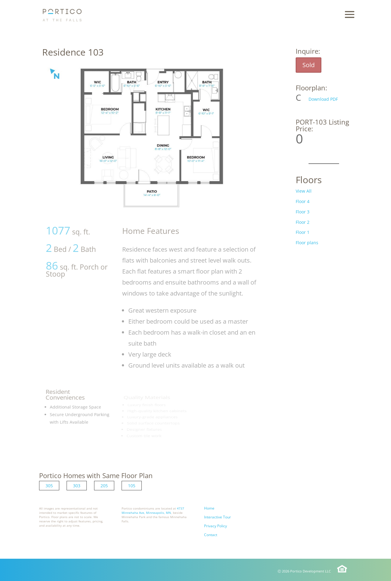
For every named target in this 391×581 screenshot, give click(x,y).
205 (104, 485)
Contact (210, 534)
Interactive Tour (217, 517)
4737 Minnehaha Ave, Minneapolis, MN (153, 510)
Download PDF (323, 99)
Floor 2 (302, 222)
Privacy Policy (215, 525)
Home (209, 508)
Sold (308, 65)
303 (76, 485)
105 (131, 485)
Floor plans (307, 242)
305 (49, 485)
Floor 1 (302, 232)
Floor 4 (302, 201)
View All (304, 191)
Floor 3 (302, 212)
